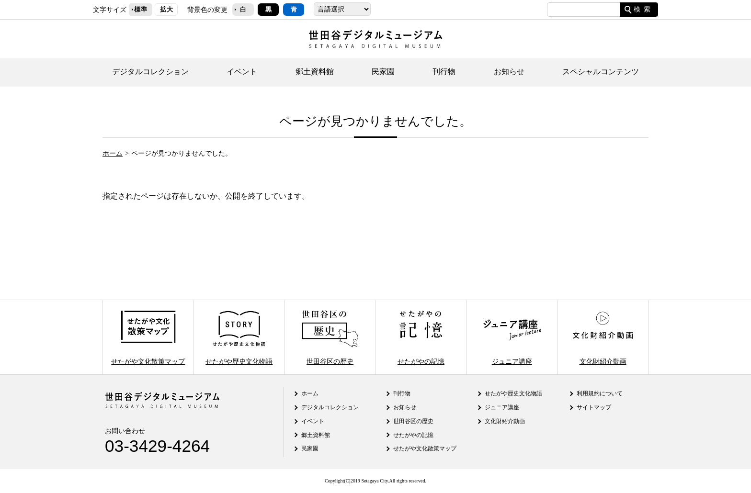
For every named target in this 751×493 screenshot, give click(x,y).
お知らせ (509, 71)
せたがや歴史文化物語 (239, 337)
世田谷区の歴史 (330, 337)
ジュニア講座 (512, 337)
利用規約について (600, 393)
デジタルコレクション (150, 71)
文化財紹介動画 (602, 337)
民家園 (383, 71)
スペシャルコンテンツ (600, 71)
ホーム (112, 153)
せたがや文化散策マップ (148, 337)
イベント (242, 71)
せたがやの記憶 (421, 337)
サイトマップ (594, 407)
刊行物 (443, 71)
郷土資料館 (315, 71)
